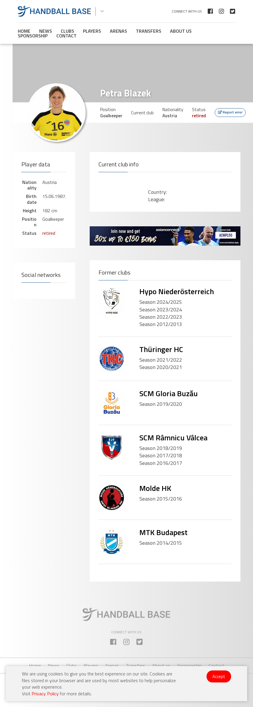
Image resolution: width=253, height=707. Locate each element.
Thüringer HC (161, 349)
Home (24, 31)
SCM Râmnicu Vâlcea (173, 437)
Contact (66, 35)
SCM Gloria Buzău (168, 393)
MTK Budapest (163, 532)
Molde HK (155, 488)
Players (92, 31)
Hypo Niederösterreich (176, 291)
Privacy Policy (45, 693)
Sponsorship (33, 35)
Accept (218, 676)
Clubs (67, 31)
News (45, 31)
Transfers (148, 31)
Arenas (118, 31)
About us (181, 31)
